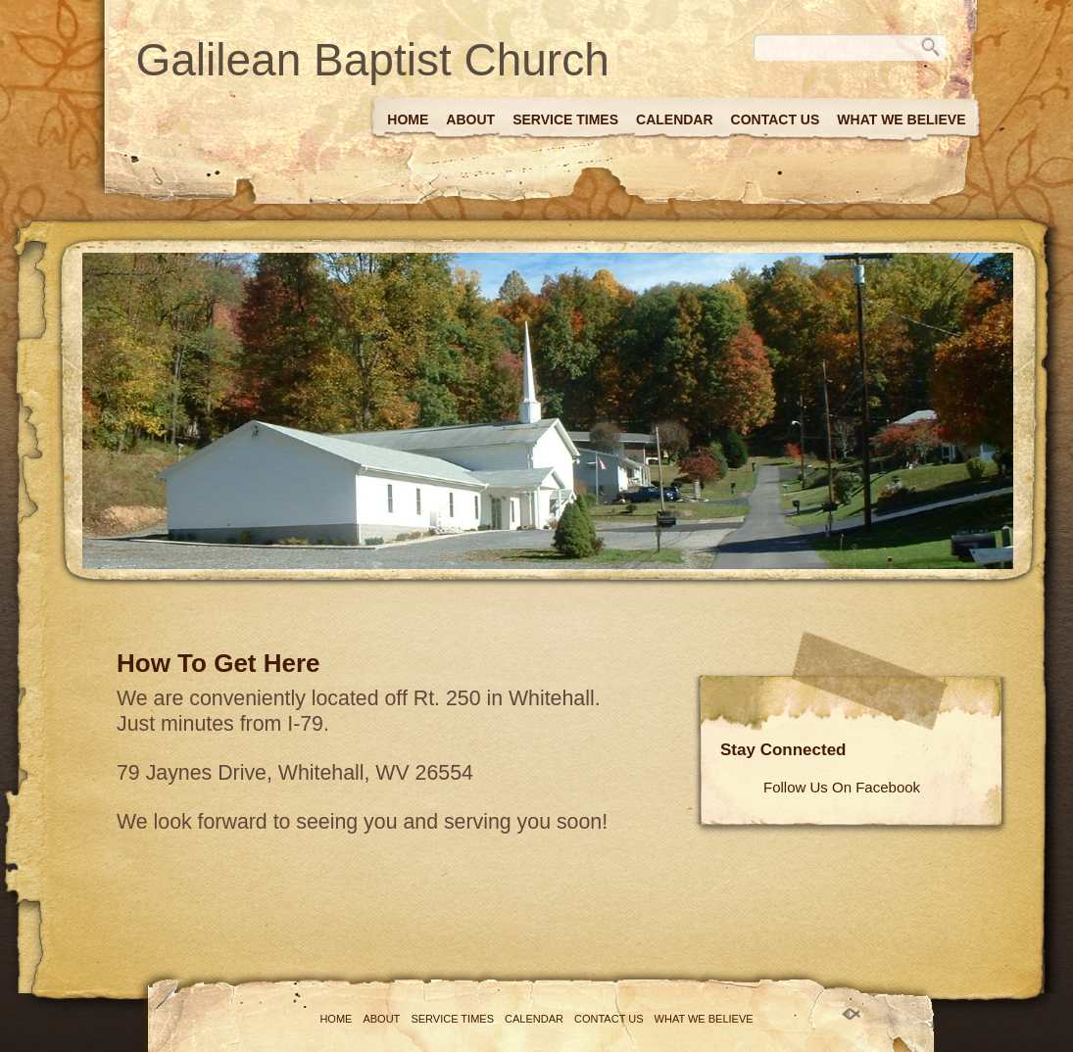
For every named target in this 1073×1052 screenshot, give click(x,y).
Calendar (674, 119)
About (470, 119)
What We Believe (901, 119)
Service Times (565, 119)
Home (407, 119)
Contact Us (775, 119)
